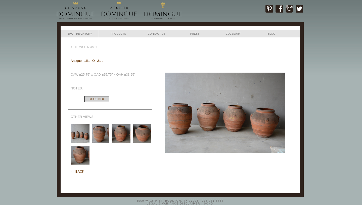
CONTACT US (157, 33)
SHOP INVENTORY (79, 33)
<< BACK (77, 171)
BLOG (271, 33)
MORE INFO (97, 99)
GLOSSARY (233, 33)
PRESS (194, 33)
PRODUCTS (118, 33)
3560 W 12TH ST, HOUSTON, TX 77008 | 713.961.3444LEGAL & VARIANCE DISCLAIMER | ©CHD (180, 201)
